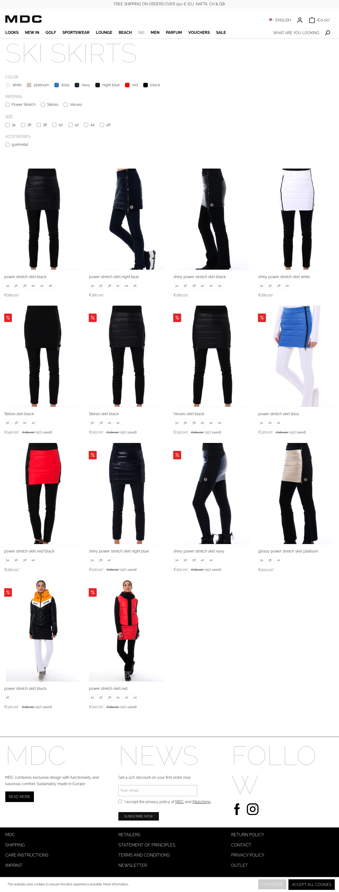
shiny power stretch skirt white (284, 277)
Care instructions (26, 855)
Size (9, 117)
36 (29, 125)
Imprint (13, 865)
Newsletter (132, 865)
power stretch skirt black (25, 277)
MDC (179, 802)
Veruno (76, 104)
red (135, 85)
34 (14, 125)
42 (77, 125)
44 (92, 125)
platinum (41, 85)
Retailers (129, 834)
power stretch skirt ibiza (278, 414)
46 (108, 125)
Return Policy (247, 834)
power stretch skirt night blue (114, 277)
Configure (272, 884)
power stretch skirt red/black (29, 551)
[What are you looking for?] (296, 33)
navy (86, 85)
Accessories (17, 136)
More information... (116, 884)
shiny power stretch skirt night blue (119, 551)
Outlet (239, 865)
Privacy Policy (247, 855)
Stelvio (52, 104)
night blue (111, 85)
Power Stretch (23, 104)
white (16, 85)
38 (45, 125)
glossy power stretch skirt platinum (288, 551)
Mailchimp (202, 802)
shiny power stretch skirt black (199, 277)
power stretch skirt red (108, 688)
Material (14, 96)
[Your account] (300, 20)
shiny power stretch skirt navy (198, 551)
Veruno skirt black (188, 414)
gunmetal (20, 144)
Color (11, 77)
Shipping (15, 845)
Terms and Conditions (144, 855)
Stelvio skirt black (19, 414)
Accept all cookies (311, 884)
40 (61, 125)
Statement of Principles (146, 845)
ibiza (65, 85)
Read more (19, 797)
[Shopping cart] (320, 20)
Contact (241, 845)
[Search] (327, 33)
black (155, 85)
